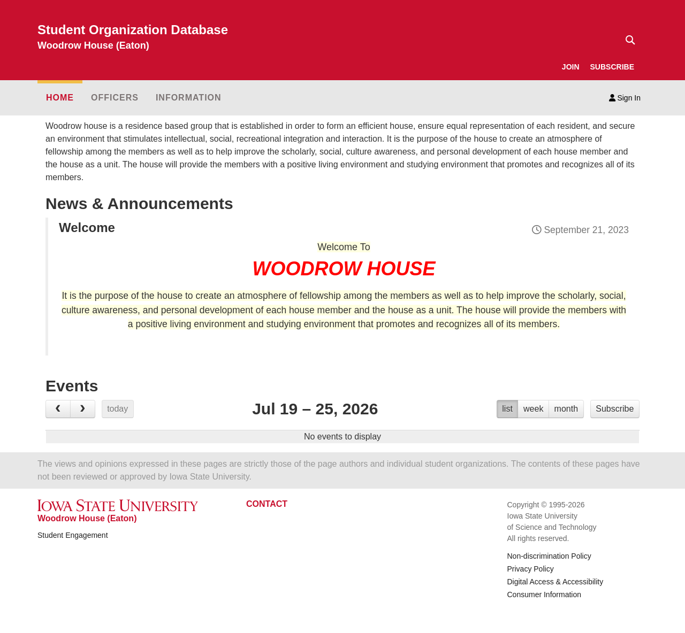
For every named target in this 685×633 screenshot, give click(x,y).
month (566, 408)
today (117, 408)
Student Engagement (72, 535)
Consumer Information (544, 594)
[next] (82, 409)
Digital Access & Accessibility (555, 581)
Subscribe (615, 408)
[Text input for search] (627, 40)
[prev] (58, 409)
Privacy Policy (530, 569)
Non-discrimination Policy (549, 556)
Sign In (625, 98)
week (533, 408)
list (507, 408)
